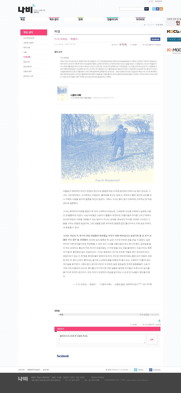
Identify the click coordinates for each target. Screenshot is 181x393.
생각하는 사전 (28, 76)
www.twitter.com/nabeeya (137, 380)
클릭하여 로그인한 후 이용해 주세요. (102, 339)
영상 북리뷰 (27, 67)
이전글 (146, 44)
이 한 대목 (26, 57)
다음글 (157, 44)
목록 (151, 44)
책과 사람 (26, 47)
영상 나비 (26, 62)
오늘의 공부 (27, 71)
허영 (61, 315)
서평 (24, 52)
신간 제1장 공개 (28, 38)
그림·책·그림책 (28, 43)
